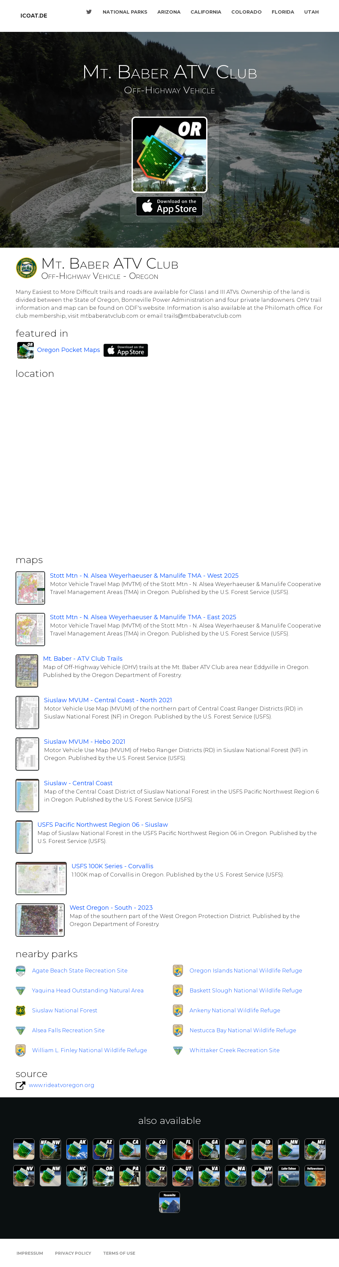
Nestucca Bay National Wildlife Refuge (243, 1030)
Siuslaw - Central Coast (78, 783)
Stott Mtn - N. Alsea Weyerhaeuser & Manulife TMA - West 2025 (144, 575)
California (206, 12)
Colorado (246, 12)
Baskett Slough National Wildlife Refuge (246, 990)
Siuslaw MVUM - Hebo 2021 (84, 741)
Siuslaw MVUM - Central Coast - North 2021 (108, 700)
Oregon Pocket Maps (68, 350)
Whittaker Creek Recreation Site (235, 1050)
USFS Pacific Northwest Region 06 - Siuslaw (102, 824)
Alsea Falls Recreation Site (68, 1030)
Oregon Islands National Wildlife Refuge (246, 971)
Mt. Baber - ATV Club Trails (83, 658)
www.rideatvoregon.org (61, 1085)
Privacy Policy (73, 1253)
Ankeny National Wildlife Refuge (235, 1010)
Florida (283, 12)
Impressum (30, 1253)
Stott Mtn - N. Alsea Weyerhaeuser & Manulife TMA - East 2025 (143, 617)
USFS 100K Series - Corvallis (112, 866)
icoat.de (34, 16)
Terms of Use (119, 1253)
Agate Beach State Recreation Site (80, 971)
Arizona (169, 12)
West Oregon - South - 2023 (111, 907)
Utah (311, 12)
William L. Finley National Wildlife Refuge (89, 1050)
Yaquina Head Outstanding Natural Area (88, 990)
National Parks (125, 12)
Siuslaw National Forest (64, 1010)
